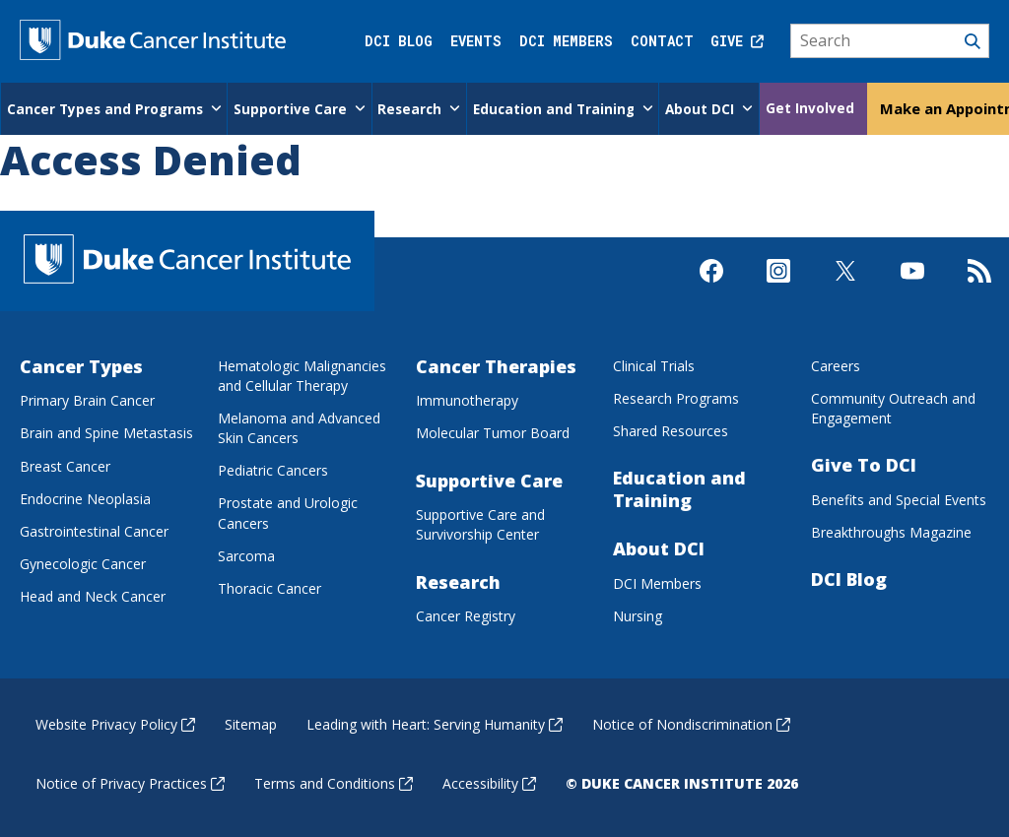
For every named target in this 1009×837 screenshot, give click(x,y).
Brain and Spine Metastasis (106, 432)
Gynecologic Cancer (83, 562)
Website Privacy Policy (115, 723)
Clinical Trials (654, 364)
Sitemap (251, 723)
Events (476, 41)
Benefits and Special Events (898, 498)
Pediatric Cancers (273, 469)
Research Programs (676, 397)
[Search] (890, 41)
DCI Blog (399, 41)
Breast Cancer (65, 465)
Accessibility (489, 782)
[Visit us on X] (845, 286)
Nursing (637, 615)
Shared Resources (670, 429)
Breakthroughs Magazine (891, 531)
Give (737, 41)
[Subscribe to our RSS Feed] (979, 286)
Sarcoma (246, 555)
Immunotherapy (467, 399)
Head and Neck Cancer (93, 595)
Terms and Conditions (333, 782)
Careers (835, 364)
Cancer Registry (465, 615)
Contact (662, 41)
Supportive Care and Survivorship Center (480, 523)
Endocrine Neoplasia (85, 497)
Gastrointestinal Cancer (94, 530)
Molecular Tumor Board (493, 432)
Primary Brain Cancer (87, 399)
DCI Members (566, 41)
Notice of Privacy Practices (130, 782)
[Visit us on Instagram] (778, 286)
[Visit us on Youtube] (912, 286)
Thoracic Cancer (269, 587)
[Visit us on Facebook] (711, 286)
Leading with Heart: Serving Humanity (434, 723)
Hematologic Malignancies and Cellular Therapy (302, 374)
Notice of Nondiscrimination (691, 723)
